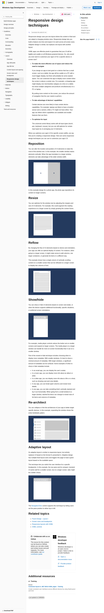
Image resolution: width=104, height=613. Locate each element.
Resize (83, 20)
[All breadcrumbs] (30, 14)
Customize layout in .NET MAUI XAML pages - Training (45, 586)
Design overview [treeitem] (9, 24)
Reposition (84, 18)
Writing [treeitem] (7, 105)
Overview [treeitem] (8, 35)
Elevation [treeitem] (8, 45)
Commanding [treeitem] (9, 42)
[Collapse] (23, 12)
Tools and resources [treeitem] (10, 109)
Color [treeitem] (6, 38)
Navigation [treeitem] (8, 92)
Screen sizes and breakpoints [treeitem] (12, 74)
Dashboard (97, 7)
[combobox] (13, 16)
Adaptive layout (85, 30)
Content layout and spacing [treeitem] (15, 69)
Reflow (83, 23)
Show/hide (84, 25)
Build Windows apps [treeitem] (10, 21)
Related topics (85, 33)
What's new (87, 7)
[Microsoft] (3, 2)
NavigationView (36, 506)
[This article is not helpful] (99, 39)
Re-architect (84, 28)
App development (47, 14)
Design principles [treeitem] (9, 28)
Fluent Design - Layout (39, 519)
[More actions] (74, 14)
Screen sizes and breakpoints (42, 521)
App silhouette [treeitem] (11, 63)
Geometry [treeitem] (8, 49)
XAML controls (37, 527)
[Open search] (95, 2)
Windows (36, 14)
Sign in (100, 2)
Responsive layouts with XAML (42, 524)
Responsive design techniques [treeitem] (13, 80)
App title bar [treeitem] (10, 66)
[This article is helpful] (96, 39)
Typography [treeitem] (8, 95)
